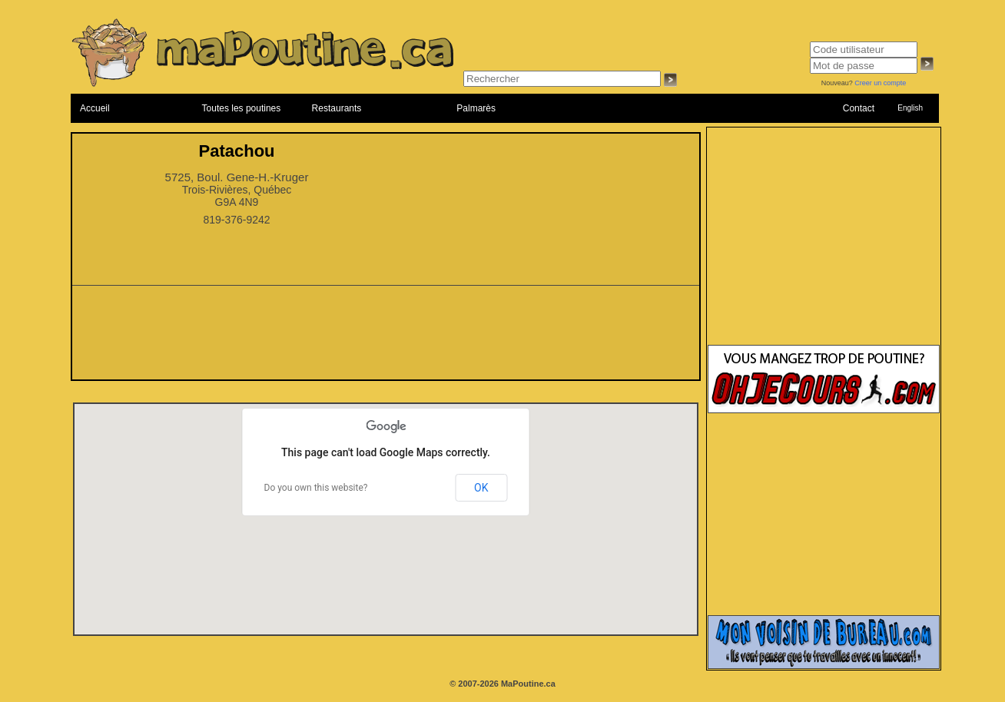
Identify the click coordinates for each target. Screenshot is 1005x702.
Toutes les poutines (241, 108)
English (910, 108)
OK (481, 488)
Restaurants (337, 108)
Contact (858, 108)
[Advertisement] (385, 337)
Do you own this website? (316, 487)
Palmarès (476, 108)
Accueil (95, 108)
